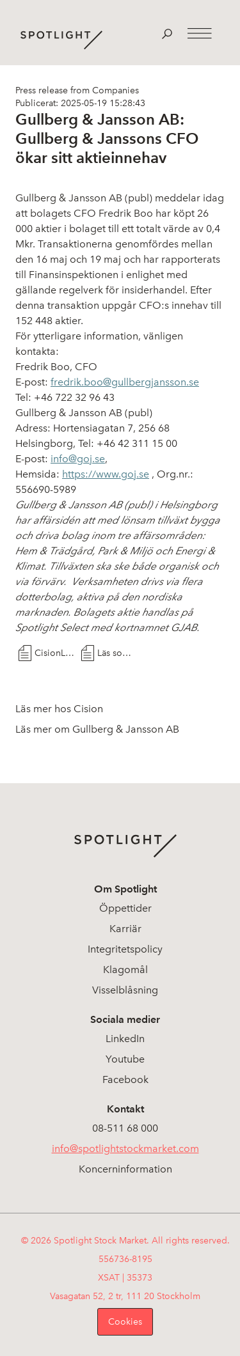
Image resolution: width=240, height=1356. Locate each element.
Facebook (125, 1079)
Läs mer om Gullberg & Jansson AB (97, 729)
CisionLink (55, 653)
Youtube (125, 1059)
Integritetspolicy (125, 949)
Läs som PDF (117, 653)
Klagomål (125, 969)
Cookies (125, 1321)
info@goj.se (78, 459)
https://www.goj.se (105, 474)
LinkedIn (125, 1039)
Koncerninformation (125, 1169)
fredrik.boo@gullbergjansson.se (125, 382)
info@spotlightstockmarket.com (125, 1148)
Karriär (125, 929)
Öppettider (125, 908)
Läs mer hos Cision (59, 709)
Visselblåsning (125, 990)
